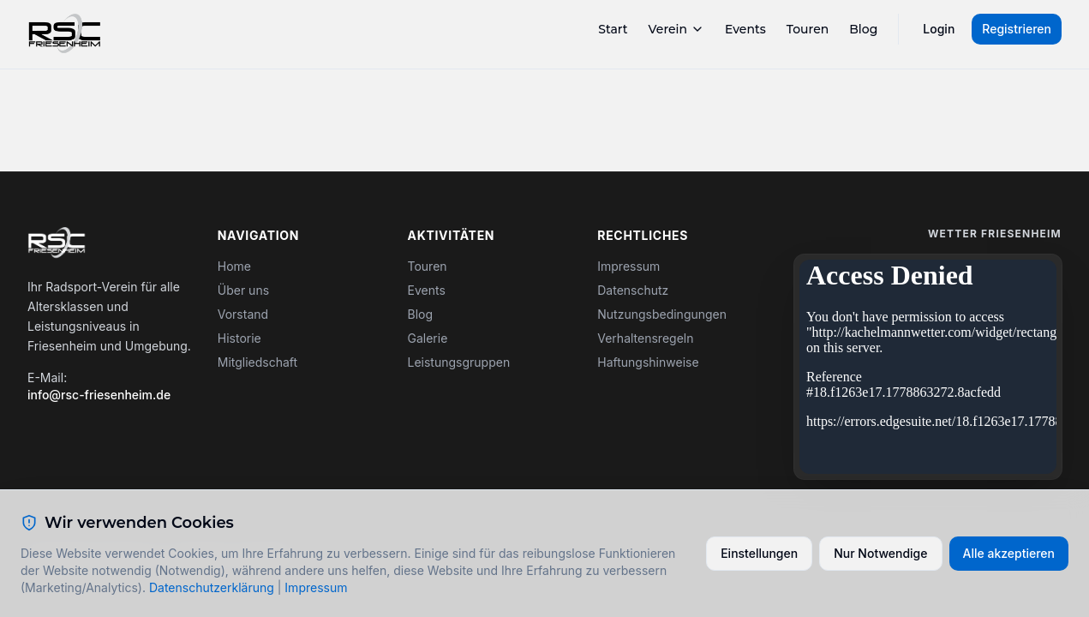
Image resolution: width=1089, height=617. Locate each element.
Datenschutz (632, 290)
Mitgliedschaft (257, 362)
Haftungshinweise (647, 362)
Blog (863, 29)
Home (234, 266)
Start (612, 29)
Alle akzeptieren (1009, 553)
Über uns (243, 290)
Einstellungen (759, 553)
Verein (676, 29)
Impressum (628, 266)
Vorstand (243, 314)
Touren (808, 29)
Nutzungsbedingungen (662, 314)
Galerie (428, 338)
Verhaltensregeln (645, 338)
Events (745, 29)
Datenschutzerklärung (211, 587)
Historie (239, 338)
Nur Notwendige (880, 553)
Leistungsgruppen (459, 362)
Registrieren (1016, 28)
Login (938, 28)
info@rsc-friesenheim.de (99, 394)
